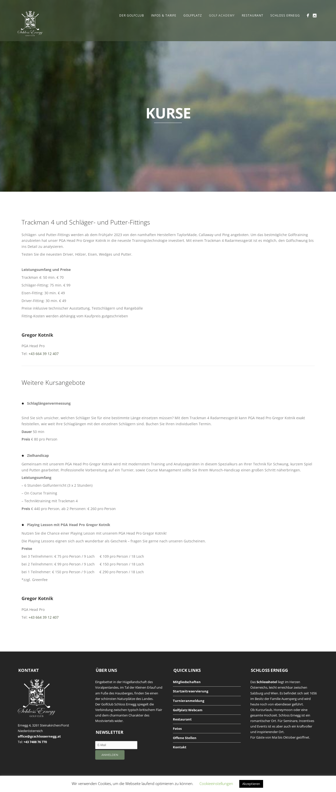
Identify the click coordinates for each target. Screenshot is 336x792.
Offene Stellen (184, 738)
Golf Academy (222, 15)
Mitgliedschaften (187, 682)
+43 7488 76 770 (35, 742)
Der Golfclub (131, 15)
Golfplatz (192, 15)
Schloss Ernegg (285, 15)
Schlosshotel (267, 682)
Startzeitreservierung (190, 691)
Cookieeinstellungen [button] (216, 783)
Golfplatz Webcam (187, 710)
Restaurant (252, 15)
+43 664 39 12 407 (44, 353)
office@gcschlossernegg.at (39, 736)
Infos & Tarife (163, 15)
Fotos (177, 728)
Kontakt (179, 747)
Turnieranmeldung (188, 700)
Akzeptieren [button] (251, 783)
